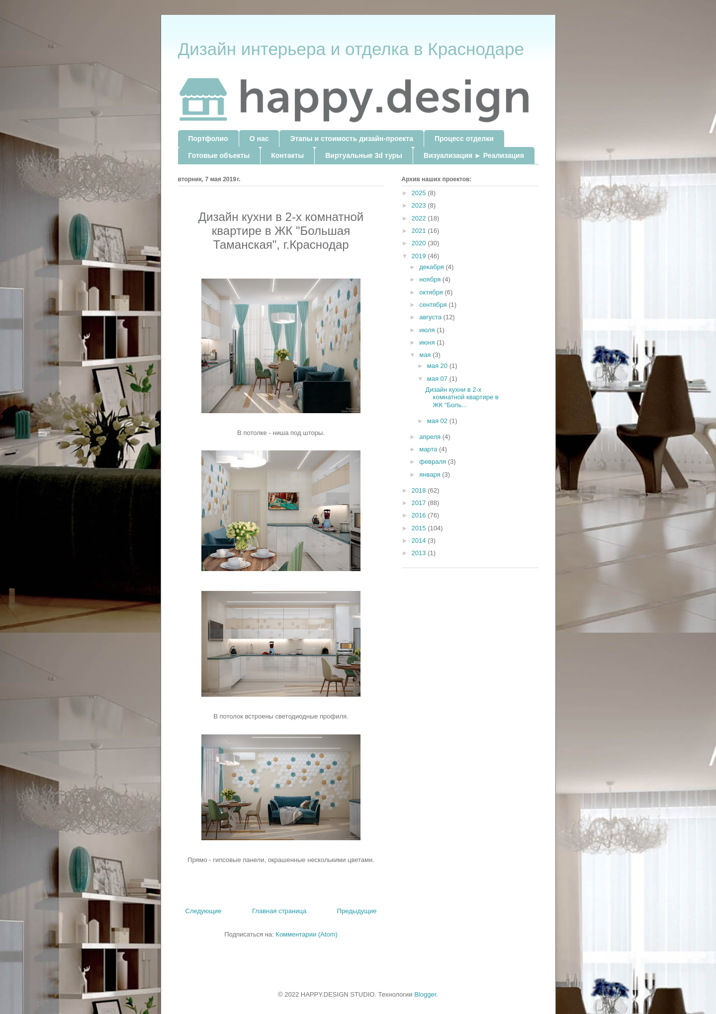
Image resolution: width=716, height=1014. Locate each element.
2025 (420, 193)
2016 (420, 515)
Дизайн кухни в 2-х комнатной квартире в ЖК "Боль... (462, 397)
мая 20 (438, 365)
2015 (420, 528)
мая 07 (438, 378)
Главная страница (279, 911)
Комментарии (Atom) (306, 934)
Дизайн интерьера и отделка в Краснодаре (351, 49)
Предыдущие (357, 911)
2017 (420, 503)
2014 (420, 540)
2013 (420, 553)
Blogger (425, 994)
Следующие (203, 911)
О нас (259, 139)
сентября (433, 304)
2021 (420, 230)
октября (432, 292)
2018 (420, 490)
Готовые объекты (219, 155)
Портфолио (208, 139)
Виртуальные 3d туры (363, 155)
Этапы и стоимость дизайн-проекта (351, 139)
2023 (420, 205)
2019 (420, 256)
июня (428, 342)
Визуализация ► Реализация (474, 155)
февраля (433, 461)
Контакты (287, 155)
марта (429, 449)
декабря (432, 267)
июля (428, 330)
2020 (420, 243)
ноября (431, 279)
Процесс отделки (464, 139)
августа (431, 317)
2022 (420, 218)
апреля (431, 436)
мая (426, 355)
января (430, 474)
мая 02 (438, 421)
